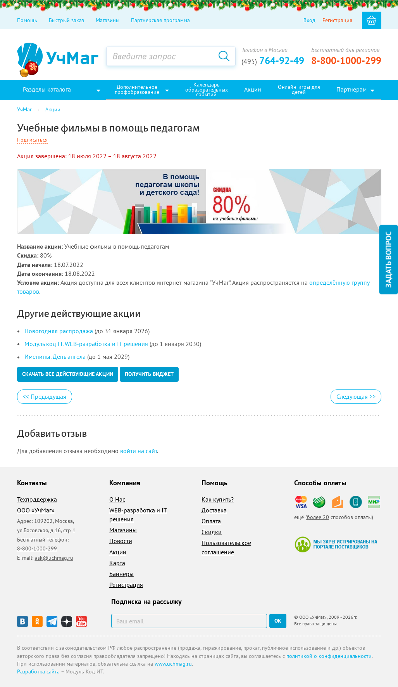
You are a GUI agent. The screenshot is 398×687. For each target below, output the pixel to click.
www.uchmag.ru (173, 663)
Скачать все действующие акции (67, 373)
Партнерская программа (160, 20)
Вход (309, 20)
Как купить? (218, 499)
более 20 (318, 517)
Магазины (107, 20)
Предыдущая (44, 396)
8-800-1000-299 (346, 60)
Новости (120, 541)
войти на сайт (138, 451)
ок (277, 620)
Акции (117, 552)
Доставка (214, 510)
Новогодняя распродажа (58, 331)
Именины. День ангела (55, 356)
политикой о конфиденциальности (329, 655)
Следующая (356, 396)
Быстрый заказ (66, 20)
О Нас (117, 499)
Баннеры (121, 574)
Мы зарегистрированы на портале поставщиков (335, 544)
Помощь (27, 20)
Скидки (212, 532)
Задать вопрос (388, 260)
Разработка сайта (38, 671)
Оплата (211, 521)
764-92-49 (272, 60)
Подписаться (32, 139)
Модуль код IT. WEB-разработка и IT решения (86, 344)
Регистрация (337, 20)
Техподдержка (37, 499)
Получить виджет (149, 373)
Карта (117, 563)
